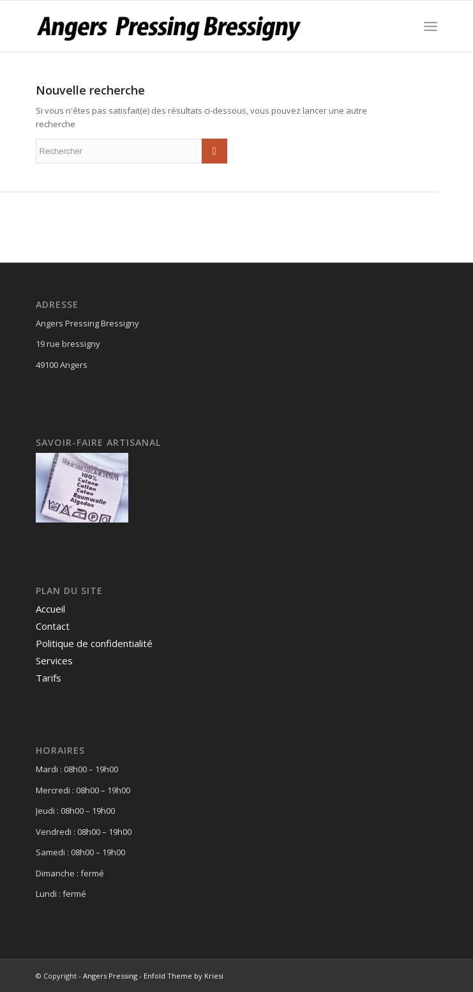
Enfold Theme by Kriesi (183, 976)
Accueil (50, 608)
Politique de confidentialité (94, 643)
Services (54, 660)
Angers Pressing (110, 976)
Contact (53, 626)
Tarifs (48, 677)
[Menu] (430, 26)
